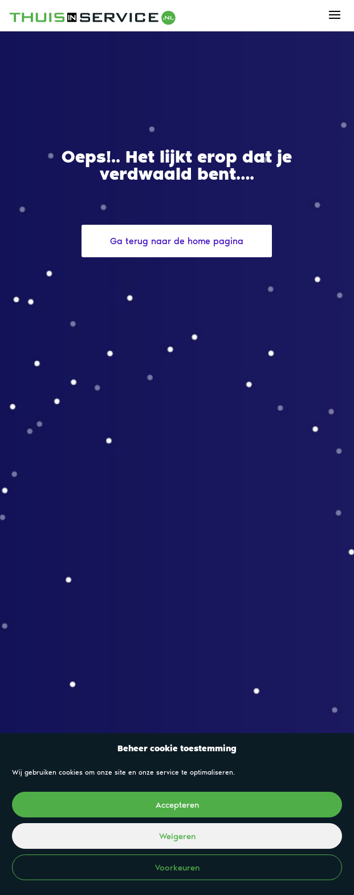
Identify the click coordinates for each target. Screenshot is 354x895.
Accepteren (177, 805)
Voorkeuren (177, 867)
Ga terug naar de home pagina (176, 241)
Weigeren (177, 836)
